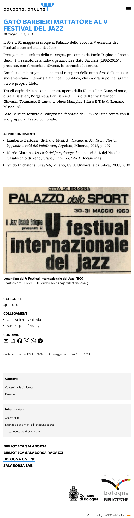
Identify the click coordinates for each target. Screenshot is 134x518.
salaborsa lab (18, 466)
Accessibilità (12, 418)
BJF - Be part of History (23, 325)
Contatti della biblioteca (19, 387)
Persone (10, 394)
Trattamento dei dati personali (23, 431)
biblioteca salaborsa (25, 446)
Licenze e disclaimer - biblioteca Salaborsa (29, 424)
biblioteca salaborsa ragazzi (33, 453)
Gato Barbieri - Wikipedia (24, 319)
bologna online (19, 459)
